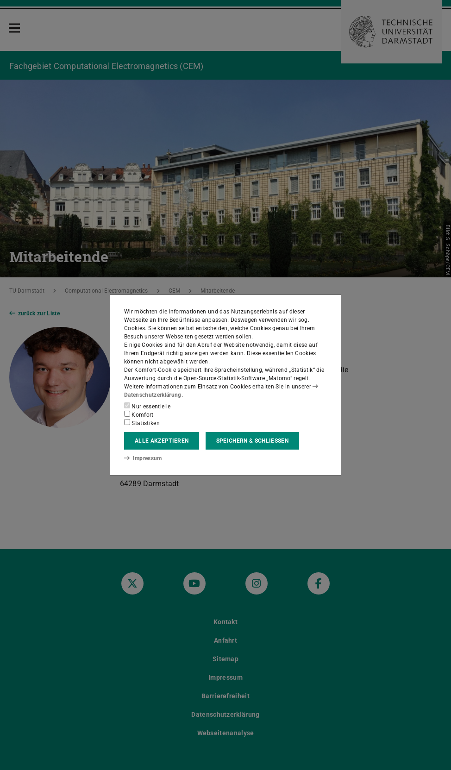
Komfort (139, 414)
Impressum (143, 458)
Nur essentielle (147, 406)
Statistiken (142, 422)
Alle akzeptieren (161, 441)
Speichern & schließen (252, 441)
